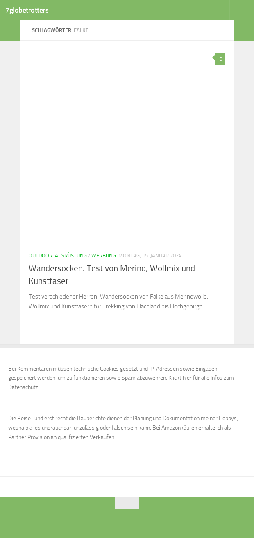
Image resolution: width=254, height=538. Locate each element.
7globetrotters (29, 10)
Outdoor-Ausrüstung (58, 255)
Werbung (103, 255)
